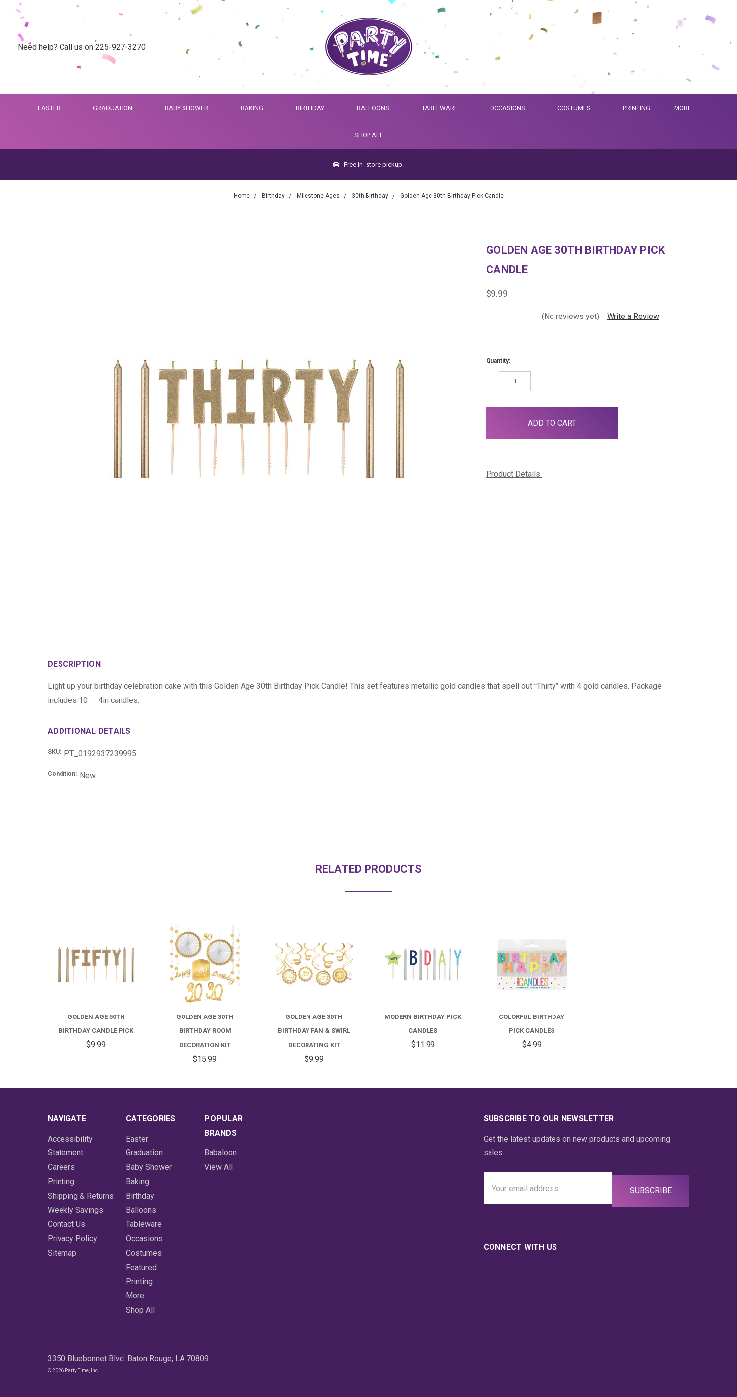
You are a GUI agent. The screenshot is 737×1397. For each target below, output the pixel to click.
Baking (256, 108)
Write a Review (633, 316)
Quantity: (498, 360)
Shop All (368, 135)
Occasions (512, 108)
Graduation (117, 108)
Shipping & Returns (81, 1196)
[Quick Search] (665, 47)
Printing (636, 108)
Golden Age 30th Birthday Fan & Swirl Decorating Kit (314, 1031)
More (681, 108)
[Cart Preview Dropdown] (714, 47)
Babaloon (220, 1152)
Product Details (516, 474)
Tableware (444, 108)
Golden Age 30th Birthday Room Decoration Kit (205, 1031)
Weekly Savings (75, 1210)
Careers (61, 1167)
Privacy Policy (72, 1238)
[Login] (689, 47)
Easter (53, 108)
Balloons (377, 108)
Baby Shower (191, 108)
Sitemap (62, 1253)
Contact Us (66, 1224)
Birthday (314, 108)
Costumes (578, 108)
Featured (141, 1267)
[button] (634, 423)
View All (218, 1167)
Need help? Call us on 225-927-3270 (82, 47)
